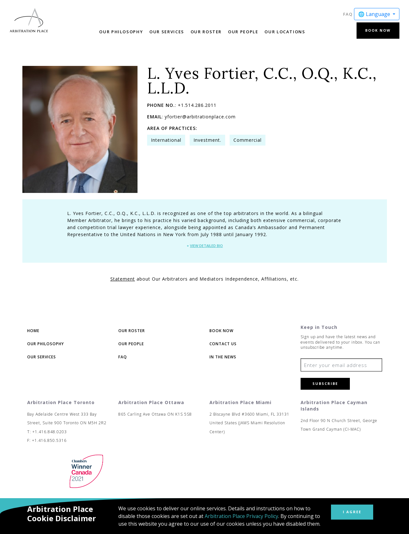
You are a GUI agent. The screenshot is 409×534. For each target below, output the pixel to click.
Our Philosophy (121, 32)
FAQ (347, 14)
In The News (222, 357)
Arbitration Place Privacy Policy (241, 516)
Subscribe (325, 383)
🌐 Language (374, 14)
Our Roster (206, 32)
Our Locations (284, 32)
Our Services (166, 32)
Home (33, 330)
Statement (122, 279)
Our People (243, 32)
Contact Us (223, 344)
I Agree (352, 511)
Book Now (378, 30)
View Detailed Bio (206, 245)
